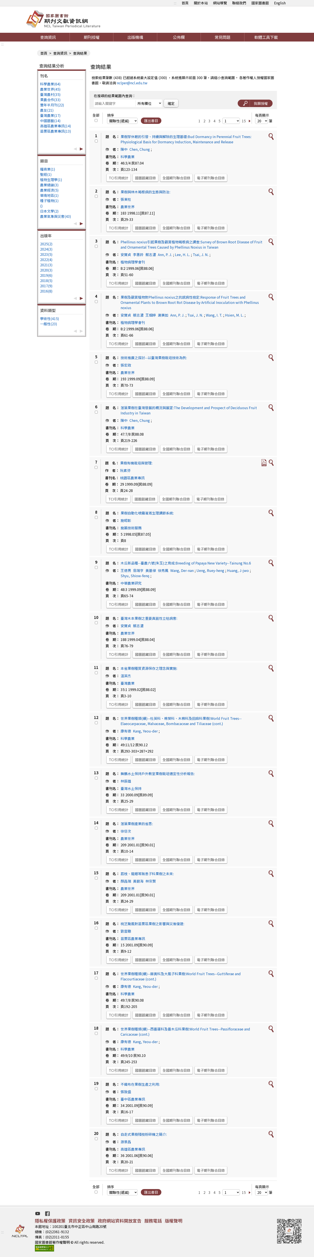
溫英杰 (126, 675)
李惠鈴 (138, 254)
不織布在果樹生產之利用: (140, 1084)
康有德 (126, 731)
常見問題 (222, 37)
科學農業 (128, 156)
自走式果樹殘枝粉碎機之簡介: (144, 1134)
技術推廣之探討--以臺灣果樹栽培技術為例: (154, 357)
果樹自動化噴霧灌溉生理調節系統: (147, 513)
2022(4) (46, 259)
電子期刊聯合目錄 (211, 177)
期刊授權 (91, 37)
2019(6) (46, 275)
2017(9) (46, 285)
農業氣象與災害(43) (55, 216)
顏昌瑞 (126, 881)
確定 (171, 103)
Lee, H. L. (182, 254)
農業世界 (128, 206)
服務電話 (153, 1220)
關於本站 (201, 2)
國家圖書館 (260, 2)
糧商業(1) (47, 169)
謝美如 (163, 315)
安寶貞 (126, 254)
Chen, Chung (140, 149)
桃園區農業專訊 (132, 477)
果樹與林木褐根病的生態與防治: (145, 191)
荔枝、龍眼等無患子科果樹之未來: (147, 873)
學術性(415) (49, 318)
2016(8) (46, 291)
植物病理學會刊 (133, 262)
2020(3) (46, 270)
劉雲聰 (126, 931)
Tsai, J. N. (200, 254)
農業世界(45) (50, 89)
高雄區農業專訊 (133, 1149)
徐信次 (126, 831)
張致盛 (126, 1091)
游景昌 (126, 1141)
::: (175, 2)
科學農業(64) (50, 84)
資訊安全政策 (81, 1220)
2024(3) (46, 249)
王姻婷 (150, 315)
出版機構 (135, 37)
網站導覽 (220, 2)
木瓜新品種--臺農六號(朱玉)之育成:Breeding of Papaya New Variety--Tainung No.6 (186, 563)
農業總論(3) (49, 184)
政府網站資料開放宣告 (119, 1220)
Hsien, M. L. (234, 315)
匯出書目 (151, 120)
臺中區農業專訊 (133, 1099)
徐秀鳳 (163, 570)
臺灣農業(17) (50, 115)
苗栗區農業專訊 (133, 938)
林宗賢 (150, 881)
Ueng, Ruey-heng (210, 570)
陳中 (124, 149)
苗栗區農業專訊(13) (55, 131)
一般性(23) (48, 323)
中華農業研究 (131, 583)
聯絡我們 (239, 2)
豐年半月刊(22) (52, 104)
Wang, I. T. (214, 315)
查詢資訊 (48, 37)
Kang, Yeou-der (145, 731)
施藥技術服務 (131, 527)
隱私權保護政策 (50, 1220)
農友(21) (47, 110)
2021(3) (46, 264)
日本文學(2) (49, 211)
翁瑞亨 (138, 570)
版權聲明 (173, 1220)
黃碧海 (138, 881)
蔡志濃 (150, 254)
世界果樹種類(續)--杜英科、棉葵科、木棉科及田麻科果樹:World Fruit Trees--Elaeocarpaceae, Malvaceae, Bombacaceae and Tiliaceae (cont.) (181, 721)
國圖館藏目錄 (145, 177)
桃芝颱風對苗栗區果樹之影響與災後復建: (152, 923)
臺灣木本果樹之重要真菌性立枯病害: (149, 618)
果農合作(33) (50, 99)
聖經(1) (46, 174)
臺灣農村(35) (50, 94)
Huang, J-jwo (238, 570)
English (280, 2)
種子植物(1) (49, 200)
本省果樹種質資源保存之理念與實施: (149, 668)
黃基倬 (150, 570)
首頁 (185, 2)
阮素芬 (125, 470)
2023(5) (46, 254)
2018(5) (46, 280)
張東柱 (126, 199)
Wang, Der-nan (182, 570)
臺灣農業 (128, 683)
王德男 (126, 570)
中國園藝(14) (50, 120)
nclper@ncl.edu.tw (132, 82)
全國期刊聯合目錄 (176, 177)
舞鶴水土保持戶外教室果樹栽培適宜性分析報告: (158, 773)
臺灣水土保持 (131, 788)
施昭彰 (126, 520)
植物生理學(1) (51, 179)
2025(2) (46, 243)
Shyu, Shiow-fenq (135, 575)
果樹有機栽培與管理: (136, 463)
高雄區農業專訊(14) (55, 125)
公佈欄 (179, 37)
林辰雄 (126, 781)
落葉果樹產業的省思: (137, 823)
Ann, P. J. (165, 254)
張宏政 (126, 365)
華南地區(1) (49, 195)
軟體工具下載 (266, 37)
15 (244, 120)
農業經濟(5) (49, 190)
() (41, 205)
